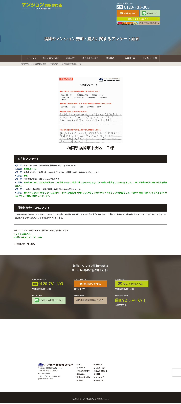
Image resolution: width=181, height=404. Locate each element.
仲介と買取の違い (51, 59)
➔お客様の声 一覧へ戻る (24, 245)
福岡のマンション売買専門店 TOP (33, 65)
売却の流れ (70, 59)
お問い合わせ (99, 381)
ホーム (79, 366)
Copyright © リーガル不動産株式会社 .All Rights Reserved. (90, 400)
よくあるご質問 (150, 59)
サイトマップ (99, 378)
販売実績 (110, 59)
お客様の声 (130, 59)
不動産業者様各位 (100, 372)
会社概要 (97, 375)
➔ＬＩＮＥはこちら (22, 235)
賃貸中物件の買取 (90, 59)
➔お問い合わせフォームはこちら (28, 238)
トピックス (31, 59)
